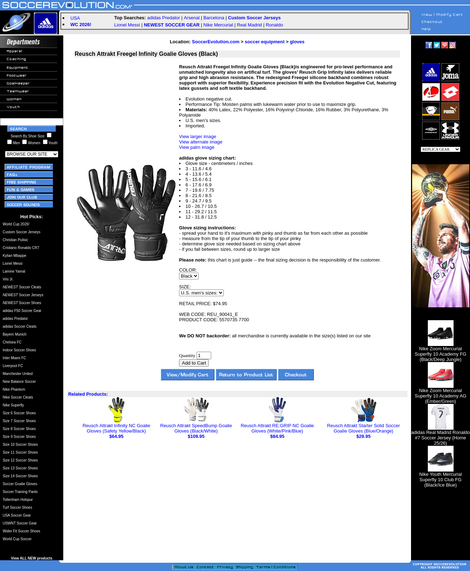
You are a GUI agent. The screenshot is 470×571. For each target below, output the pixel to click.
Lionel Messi (127, 25)
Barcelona (213, 17)
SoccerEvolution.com (215, 41)
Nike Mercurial (218, 25)
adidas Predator (163, 17)
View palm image (196, 147)
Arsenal (191, 17)
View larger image (197, 136)
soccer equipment (265, 41)
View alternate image (200, 142)
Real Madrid (249, 25)
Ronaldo (274, 25)
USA (75, 18)
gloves (297, 41)
